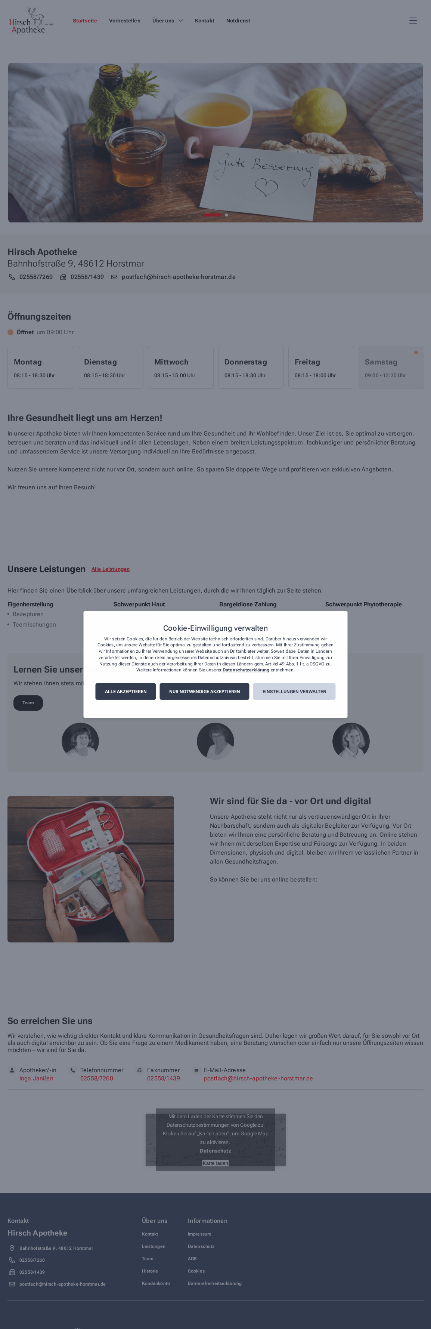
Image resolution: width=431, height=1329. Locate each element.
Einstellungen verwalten (294, 691)
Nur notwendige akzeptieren (204, 691)
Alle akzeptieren (126, 691)
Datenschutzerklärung (246, 670)
